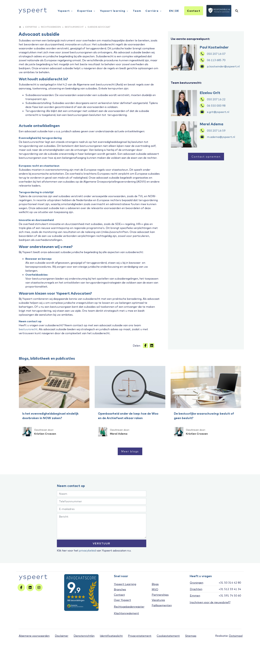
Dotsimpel (236, 635)
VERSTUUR (101, 543)
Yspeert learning (114, 10)
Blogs (155, 584)
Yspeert (65, 10)
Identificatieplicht (111, 635)
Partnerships (160, 594)
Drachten (196, 589)
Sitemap (190, 635)
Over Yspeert (122, 600)
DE (177, 10)
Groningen (196, 582)
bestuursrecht (28, 329)
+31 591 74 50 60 (230, 595)
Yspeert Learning (125, 584)
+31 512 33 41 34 (230, 589)
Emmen (195, 595)
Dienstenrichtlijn (84, 635)
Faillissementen (162, 605)
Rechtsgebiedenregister (129, 606)
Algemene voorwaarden (34, 635)
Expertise (86, 10)
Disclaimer (61, 635)
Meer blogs (130, 451)
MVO (155, 589)
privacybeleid (87, 550)
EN (171, 10)
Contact (193, 10)
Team (137, 10)
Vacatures (158, 600)
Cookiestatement (168, 635)
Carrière (153, 10)
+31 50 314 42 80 (230, 582)
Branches (120, 589)
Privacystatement (139, 635)
